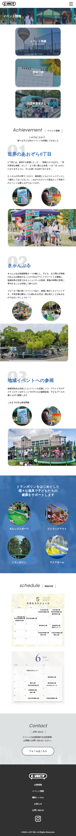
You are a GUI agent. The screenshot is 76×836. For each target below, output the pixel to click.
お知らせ (38, 804)
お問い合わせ (38, 810)
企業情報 (38, 785)
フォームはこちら (38, 751)
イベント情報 (38, 791)
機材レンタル (38, 797)
